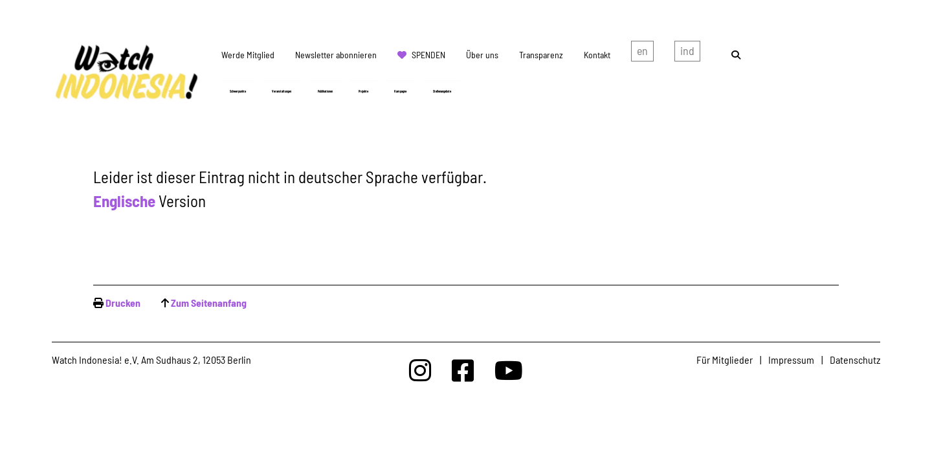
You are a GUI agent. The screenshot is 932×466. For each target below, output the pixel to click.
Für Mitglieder (724, 359)
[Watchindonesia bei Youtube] (508, 370)
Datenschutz (855, 359)
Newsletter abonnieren (336, 54)
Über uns (482, 54)
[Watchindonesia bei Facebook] (463, 370)
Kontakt (597, 54)
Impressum (791, 359)
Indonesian (687, 53)
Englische (126, 200)
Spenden (428, 54)
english (642, 53)
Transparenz (541, 54)
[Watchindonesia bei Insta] (420, 370)
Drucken (122, 302)
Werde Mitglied (247, 54)
